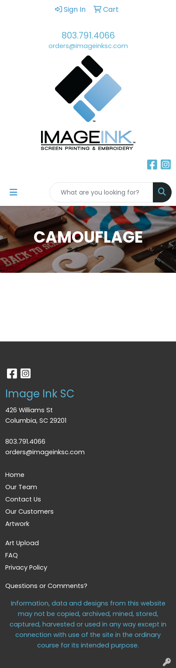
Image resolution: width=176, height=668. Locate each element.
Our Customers (29, 511)
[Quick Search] (101, 192)
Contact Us (23, 499)
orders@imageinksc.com (88, 46)
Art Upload (22, 543)
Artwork (17, 523)
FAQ (11, 555)
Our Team (21, 487)
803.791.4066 (88, 35)
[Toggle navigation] (13, 192)
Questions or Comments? (46, 585)
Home (14, 474)
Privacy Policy (26, 567)
